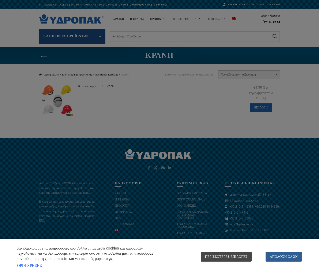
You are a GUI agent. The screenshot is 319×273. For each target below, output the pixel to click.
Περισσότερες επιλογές (225, 256)
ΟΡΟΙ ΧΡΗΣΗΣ (29, 265)
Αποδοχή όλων (284, 256)
